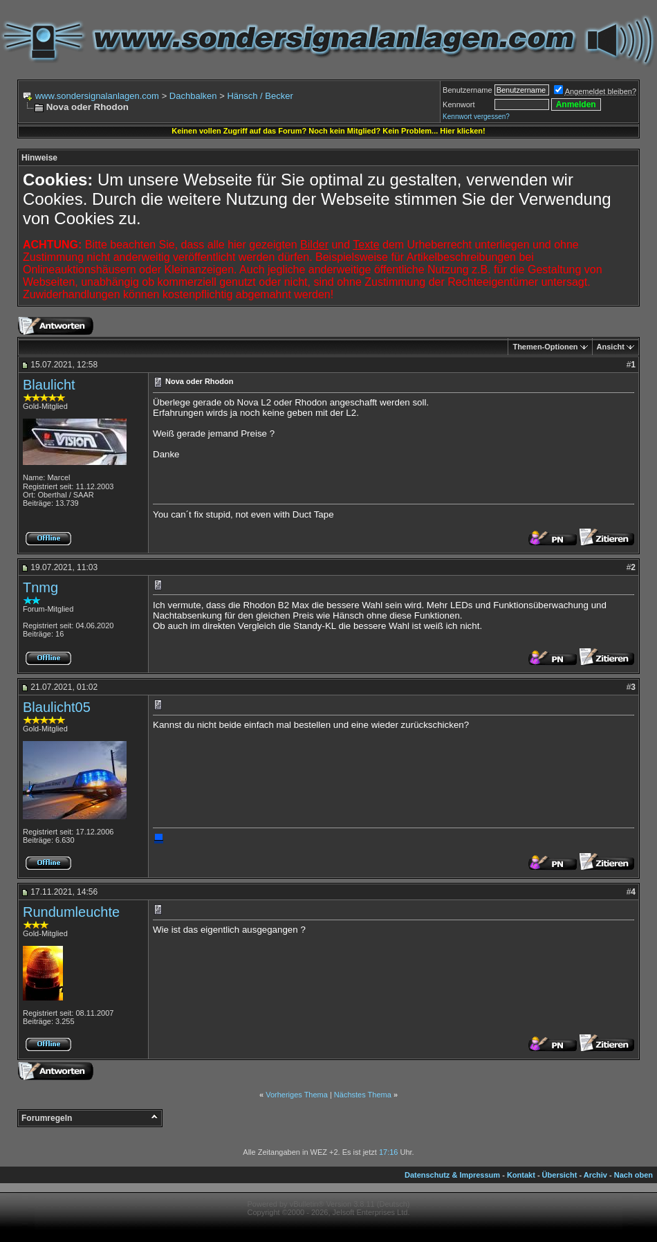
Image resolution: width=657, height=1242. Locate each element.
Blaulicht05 (57, 707)
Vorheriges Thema (297, 1094)
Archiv (595, 1175)
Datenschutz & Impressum (452, 1175)
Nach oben (633, 1175)
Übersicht (559, 1175)
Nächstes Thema (362, 1094)
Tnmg (40, 587)
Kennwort (458, 104)
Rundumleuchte (71, 912)
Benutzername (467, 90)
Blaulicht (49, 384)
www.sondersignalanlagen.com (97, 96)
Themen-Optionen (544, 347)
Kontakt (521, 1175)
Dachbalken (193, 96)
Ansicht (610, 347)
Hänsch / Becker (260, 96)
